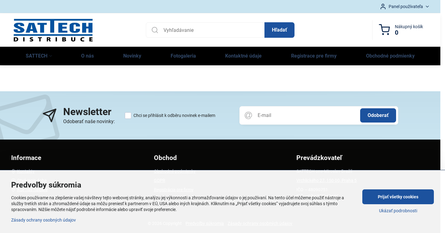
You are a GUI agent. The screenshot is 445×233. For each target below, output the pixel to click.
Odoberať (378, 115)
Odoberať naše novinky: (89, 121)
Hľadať (279, 30)
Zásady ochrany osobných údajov (43, 220)
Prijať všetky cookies (398, 196)
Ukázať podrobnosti (398, 210)
